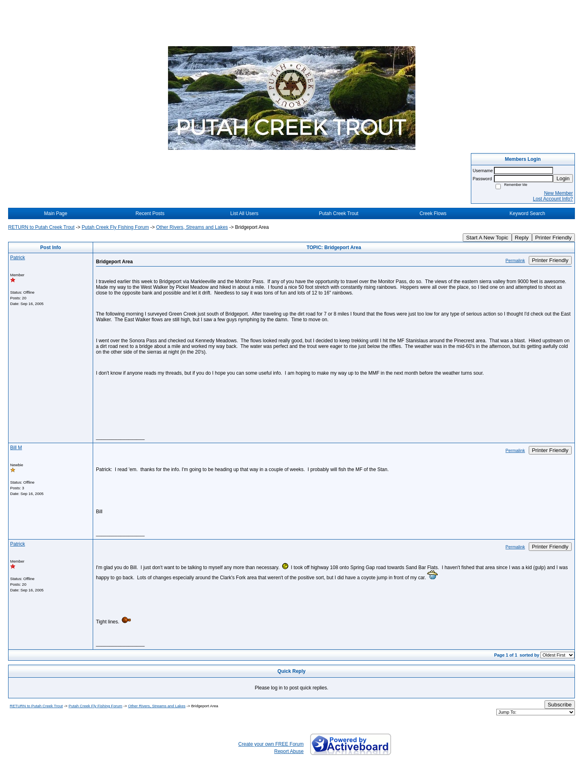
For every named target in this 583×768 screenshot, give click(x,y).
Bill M (16, 447)
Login (563, 178)
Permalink (515, 260)
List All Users (244, 213)
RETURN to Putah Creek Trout (41, 227)
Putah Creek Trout (338, 213)
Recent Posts (150, 213)
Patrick (17, 257)
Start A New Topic (487, 238)
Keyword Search (527, 213)
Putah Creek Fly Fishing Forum (115, 227)
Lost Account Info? (553, 199)
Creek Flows (433, 213)
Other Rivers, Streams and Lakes (192, 227)
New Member (558, 193)
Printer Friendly (553, 238)
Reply (522, 238)
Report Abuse (289, 751)
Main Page (55, 213)
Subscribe (560, 705)
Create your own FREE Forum (271, 744)
